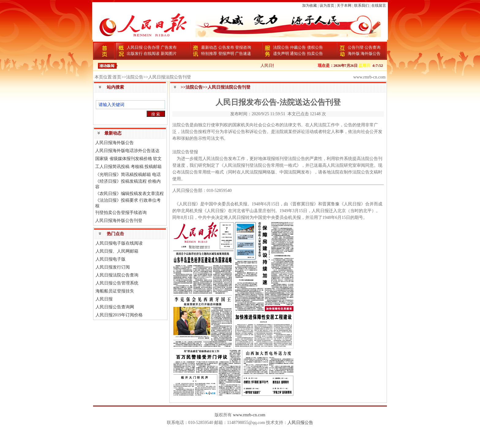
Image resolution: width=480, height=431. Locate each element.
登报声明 (226, 53)
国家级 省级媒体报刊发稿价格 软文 (128, 158)
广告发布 (169, 47)
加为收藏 (309, 5)
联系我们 (361, 5)
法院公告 (281, 47)
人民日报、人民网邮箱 (117, 251)
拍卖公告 (315, 53)
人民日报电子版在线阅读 (119, 243)
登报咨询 (243, 47)
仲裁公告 (298, 47)
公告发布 (226, 47)
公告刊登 (356, 47)
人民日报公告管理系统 (117, 283)
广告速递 (243, 53)
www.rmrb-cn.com (249, 415)
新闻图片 (169, 53)
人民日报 (135, 47)
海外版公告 (371, 53)
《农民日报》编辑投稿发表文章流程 (129, 193)
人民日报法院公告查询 (117, 275)
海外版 (354, 53)
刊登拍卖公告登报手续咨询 (121, 212)
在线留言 (378, 5)
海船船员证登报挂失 (115, 291)
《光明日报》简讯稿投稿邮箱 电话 (128, 174)
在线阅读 (151, 53)
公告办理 (151, 47)
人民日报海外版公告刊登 (118, 220)
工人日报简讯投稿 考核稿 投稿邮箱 (128, 166)
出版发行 (135, 53)
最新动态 (209, 47)
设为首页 (327, 5)
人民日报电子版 (111, 259)
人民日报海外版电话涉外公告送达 (127, 150)
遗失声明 (281, 53)
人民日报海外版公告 (114, 142)
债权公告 (315, 47)
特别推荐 (209, 53)
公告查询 (373, 47)
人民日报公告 (300, 422)
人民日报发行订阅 (113, 267)
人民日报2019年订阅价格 (119, 315)
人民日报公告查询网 (115, 307)
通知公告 (298, 53)
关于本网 (344, 5)
